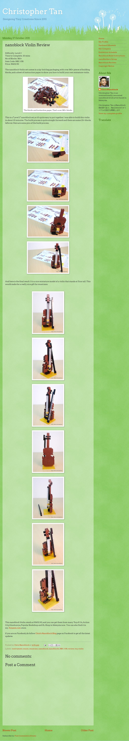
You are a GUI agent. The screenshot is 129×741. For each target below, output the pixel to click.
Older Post (87, 730)
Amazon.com (15, 628)
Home (48, 730)
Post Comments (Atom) (25, 736)
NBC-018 (63, 649)
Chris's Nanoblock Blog (45, 633)
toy (76, 649)
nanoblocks (54, 649)
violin (81, 649)
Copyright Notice (106, 66)
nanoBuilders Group (108, 59)
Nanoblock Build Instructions (112, 56)
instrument (17, 649)
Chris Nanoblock (109, 89)
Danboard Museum (107, 45)
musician (33, 649)
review (71, 649)
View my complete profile (110, 113)
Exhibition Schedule (108, 52)
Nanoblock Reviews (107, 63)
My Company (105, 49)
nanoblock (43, 649)
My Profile (103, 42)
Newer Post (9, 730)
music (26, 649)
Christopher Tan (33, 11)
